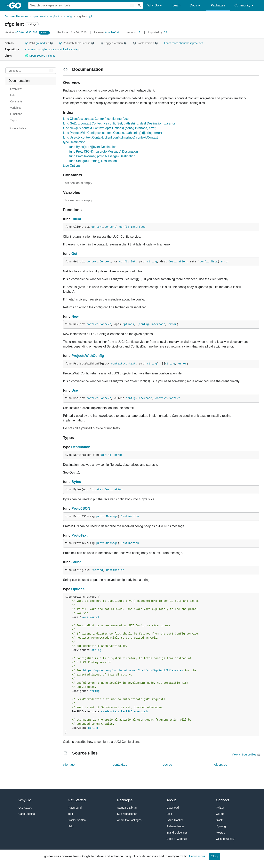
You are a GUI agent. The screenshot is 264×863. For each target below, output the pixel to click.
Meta (214, 261)
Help (71, 826)
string (152, 261)
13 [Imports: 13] (134, 32)
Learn (176, 5)
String (76, 562)
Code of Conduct (177, 838)
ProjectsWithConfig (87, 356)
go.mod (40, 43)
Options (128, 324)
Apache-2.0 (112, 32)
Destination (177, 261)
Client (76, 219)
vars (85, 617)
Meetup (220, 832)
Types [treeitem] (13, 120)
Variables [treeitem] (15, 107)
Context (110, 226)
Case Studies (27, 813)
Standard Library (127, 807)
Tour (70, 813)
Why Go (155, 5)
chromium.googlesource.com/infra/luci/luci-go (52, 49)
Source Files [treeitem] (17, 128)
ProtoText (79, 535)
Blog (169, 813)
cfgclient (82, 16)
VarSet (95, 617)
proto (100, 516)
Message (112, 516)
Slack (219, 820)
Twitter (220, 807)
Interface (138, 226)
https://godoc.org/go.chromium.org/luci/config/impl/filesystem (133, 670)
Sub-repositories (127, 813)
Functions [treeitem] (16, 114)
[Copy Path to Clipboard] (90, 16)
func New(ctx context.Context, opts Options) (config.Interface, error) (109, 128)
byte (98, 489)
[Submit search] (139, 5)
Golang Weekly (225, 838)
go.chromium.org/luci (46, 16)
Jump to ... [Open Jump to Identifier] (15, 70)
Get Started (77, 800)
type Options (72, 165)
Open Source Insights (40, 55)
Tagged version (113, 43)
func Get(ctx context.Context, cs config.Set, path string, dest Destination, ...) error (119, 123)
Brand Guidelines (177, 832)
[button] (26, 43)
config (68, 16)
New (75, 316)
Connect (222, 800)
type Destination (74, 142)
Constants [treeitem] (16, 101)
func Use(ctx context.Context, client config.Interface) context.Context (110, 137)
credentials (110, 711)
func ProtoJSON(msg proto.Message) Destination (103, 151)
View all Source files (244, 754)
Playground (75, 807)
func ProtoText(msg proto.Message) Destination (102, 156)
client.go (69, 764)
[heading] (16, 5)
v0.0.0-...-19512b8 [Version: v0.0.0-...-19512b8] (21, 32)
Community (245, 5)
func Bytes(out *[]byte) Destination (92, 146)
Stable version (145, 43)
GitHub (220, 813)
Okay (214, 856)
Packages (218, 5)
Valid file (39, 43)
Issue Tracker (175, 820)
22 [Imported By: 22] (157, 32)
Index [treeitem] (13, 95)
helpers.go (219, 764)
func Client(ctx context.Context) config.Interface (96, 118)
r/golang (221, 826)
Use (74, 390)
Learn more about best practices (183, 43)
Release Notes (176, 826)
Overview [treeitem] (15, 89)
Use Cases (25, 807)
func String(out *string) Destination (93, 161)
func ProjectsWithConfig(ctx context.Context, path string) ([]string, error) (112, 132)
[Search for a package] (82, 5)
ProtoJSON (80, 508)
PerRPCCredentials (135, 711)
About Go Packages (129, 820)
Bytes (76, 482)
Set (133, 261)
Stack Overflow (77, 820)
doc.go (167, 764)
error (225, 261)
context (97, 226)
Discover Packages (16, 16)
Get (74, 254)
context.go (120, 764)
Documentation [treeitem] (19, 80)
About (171, 800)
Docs (195, 5)
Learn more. (197, 856)
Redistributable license (76, 43)
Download (173, 807)
